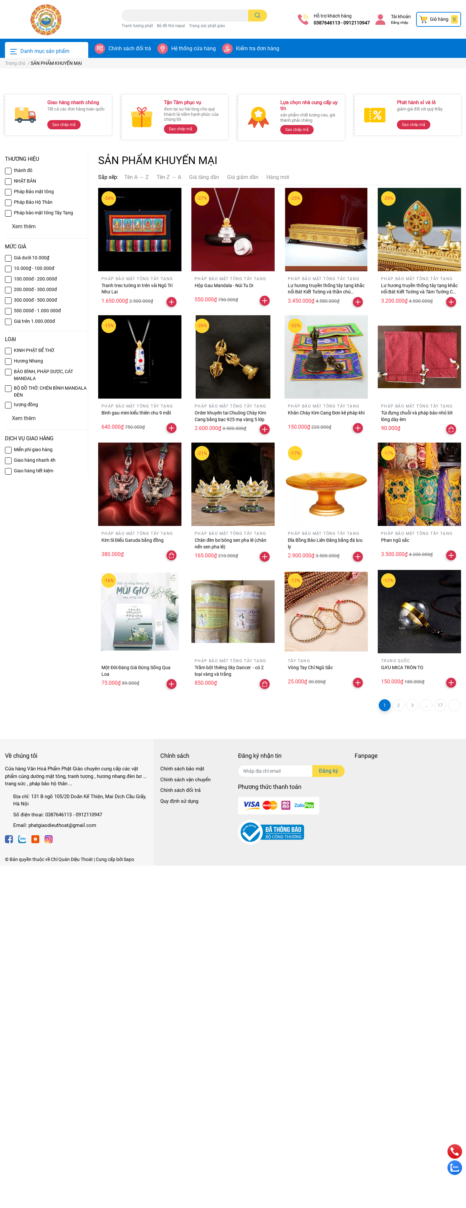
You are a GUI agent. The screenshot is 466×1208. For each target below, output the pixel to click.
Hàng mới (277, 519)
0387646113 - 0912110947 (342, 22)
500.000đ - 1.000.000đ (37, 653)
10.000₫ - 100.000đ (34, 610)
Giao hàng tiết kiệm (33, 813)
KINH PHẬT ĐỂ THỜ (34, 692)
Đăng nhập (399, 23)
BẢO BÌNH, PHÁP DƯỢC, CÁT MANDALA (43, 717)
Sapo (129, 1201)
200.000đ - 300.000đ (35, 631)
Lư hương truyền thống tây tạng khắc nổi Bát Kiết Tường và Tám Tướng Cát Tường (419, 634)
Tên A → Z (136, 519)
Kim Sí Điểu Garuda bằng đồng (132, 882)
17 (440, 1047)
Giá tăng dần (204, 519)
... (426, 1047)
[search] (257, 16)
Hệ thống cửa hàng (193, 48)
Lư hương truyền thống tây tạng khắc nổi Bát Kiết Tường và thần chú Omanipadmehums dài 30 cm (326, 634)
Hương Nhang (28, 703)
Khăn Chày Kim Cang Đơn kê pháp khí (326, 755)
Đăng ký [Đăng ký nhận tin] (328, 1113)
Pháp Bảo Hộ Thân (33, 544)
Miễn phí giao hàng (33, 792)
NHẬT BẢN (25, 523)
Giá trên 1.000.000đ (34, 663)
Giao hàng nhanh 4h (35, 802)
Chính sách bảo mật (182, 1111)
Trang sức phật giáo (207, 25)
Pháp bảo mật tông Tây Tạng (43, 555)
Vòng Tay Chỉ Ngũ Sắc (310, 1010)
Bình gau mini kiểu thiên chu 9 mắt (136, 755)
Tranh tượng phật (137, 25)
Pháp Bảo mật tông (34, 534)
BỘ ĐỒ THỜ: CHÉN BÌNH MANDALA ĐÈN (50, 734)
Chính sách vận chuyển (185, 1122)
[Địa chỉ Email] (291, 1113)
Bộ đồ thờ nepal (171, 25)
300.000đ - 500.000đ (35, 642)
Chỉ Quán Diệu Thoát (72, 1201)
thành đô (23, 512)
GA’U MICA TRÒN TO (402, 1010)
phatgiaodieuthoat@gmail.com (62, 1168)
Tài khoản (401, 16)
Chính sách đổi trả (129, 48)
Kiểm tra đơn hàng (257, 48)
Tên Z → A (169, 519)
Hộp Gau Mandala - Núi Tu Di (224, 627)
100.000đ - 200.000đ (35, 621)
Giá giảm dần (242, 519)
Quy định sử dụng (179, 1143)
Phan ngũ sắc (395, 882)
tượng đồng (26, 747)
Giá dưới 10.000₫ (31, 600)
